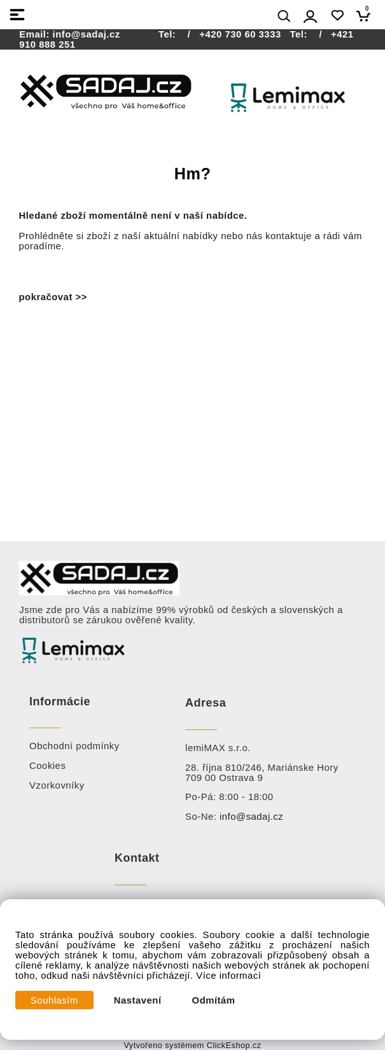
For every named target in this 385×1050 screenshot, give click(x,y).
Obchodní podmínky (74, 746)
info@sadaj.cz (86, 34)
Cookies (47, 766)
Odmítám (213, 1000)
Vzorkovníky (57, 785)
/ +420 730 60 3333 (230, 34)
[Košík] (366, 16)
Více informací (228, 976)
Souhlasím (54, 1000)
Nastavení (138, 1000)
